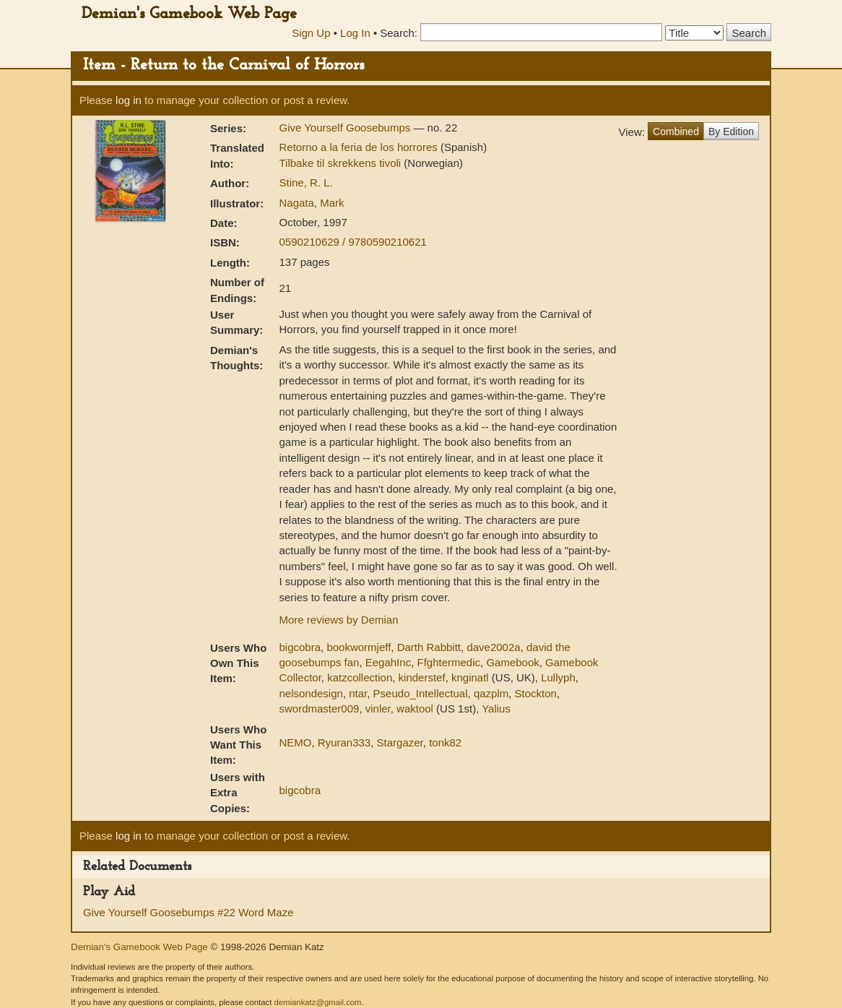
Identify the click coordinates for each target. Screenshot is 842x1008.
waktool (414, 708)
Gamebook (512, 662)
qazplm (491, 693)
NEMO (295, 742)
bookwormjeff (358, 647)
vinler (378, 708)
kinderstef (422, 677)
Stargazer (400, 742)
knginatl (470, 677)
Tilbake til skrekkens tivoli (341, 163)
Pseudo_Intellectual (420, 693)
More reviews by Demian (338, 619)
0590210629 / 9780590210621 (352, 242)
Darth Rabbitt (429, 647)
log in (129, 100)
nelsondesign (310, 693)
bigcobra (300, 647)
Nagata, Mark (311, 203)
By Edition (731, 131)
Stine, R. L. (305, 182)
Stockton (536, 693)
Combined (676, 131)
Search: (398, 33)
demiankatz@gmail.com (317, 1002)
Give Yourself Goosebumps (346, 127)
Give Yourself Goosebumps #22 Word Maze (188, 912)
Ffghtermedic (448, 662)
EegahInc (388, 662)
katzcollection (359, 677)
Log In (355, 33)
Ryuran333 (344, 742)
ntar (358, 693)
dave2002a (493, 647)
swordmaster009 (319, 708)
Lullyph (558, 677)
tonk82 (445, 742)
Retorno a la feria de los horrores (359, 147)
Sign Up (311, 33)
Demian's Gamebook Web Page (189, 14)
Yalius (496, 708)
